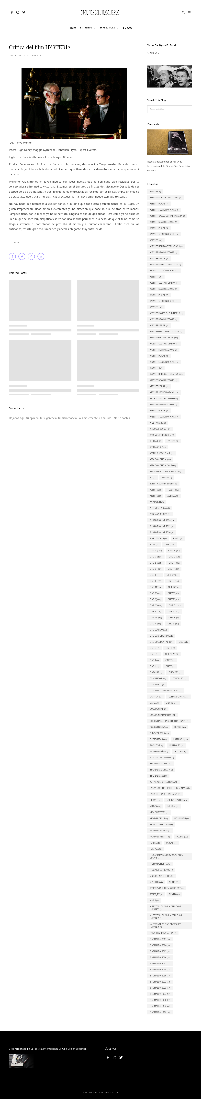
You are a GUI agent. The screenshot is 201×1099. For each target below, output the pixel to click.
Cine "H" (15, 242)
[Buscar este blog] (169, 109)
